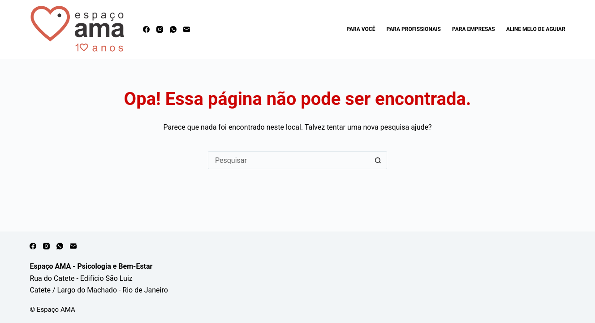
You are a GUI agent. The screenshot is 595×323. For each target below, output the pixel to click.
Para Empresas (473, 29)
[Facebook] (146, 29)
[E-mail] (186, 29)
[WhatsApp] (173, 29)
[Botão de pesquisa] (378, 160)
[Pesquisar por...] (288, 160)
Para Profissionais (413, 29)
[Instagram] (159, 29)
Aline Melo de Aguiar (535, 29)
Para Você (360, 29)
